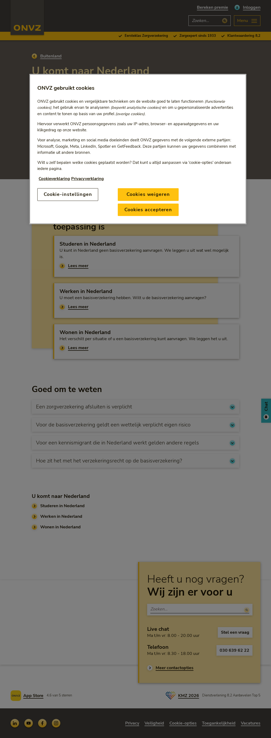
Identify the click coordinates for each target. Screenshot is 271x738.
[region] (137, 149)
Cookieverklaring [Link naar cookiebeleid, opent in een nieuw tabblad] (54, 178)
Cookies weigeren (148, 194)
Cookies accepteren (148, 209)
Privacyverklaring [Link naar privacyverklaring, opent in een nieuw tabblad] (87, 178)
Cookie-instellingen (68, 194)
